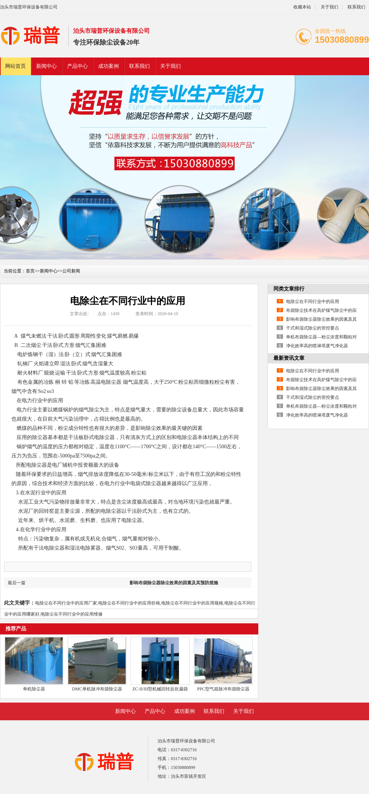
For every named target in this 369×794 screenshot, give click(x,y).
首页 (30, 271)
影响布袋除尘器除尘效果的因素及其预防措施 (174, 582)
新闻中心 (46, 66)
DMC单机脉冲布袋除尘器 (97, 689)
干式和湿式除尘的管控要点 (312, 328)
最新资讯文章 (288, 358)
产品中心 (77, 66)
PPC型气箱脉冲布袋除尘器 (223, 689)
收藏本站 (302, 7)
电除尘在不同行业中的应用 (312, 301)
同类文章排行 (288, 289)
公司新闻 (71, 271)
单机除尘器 (34, 689)
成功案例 (108, 66)
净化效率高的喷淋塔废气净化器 (317, 345)
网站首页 (15, 66)
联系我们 (356, 7)
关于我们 (329, 7)
